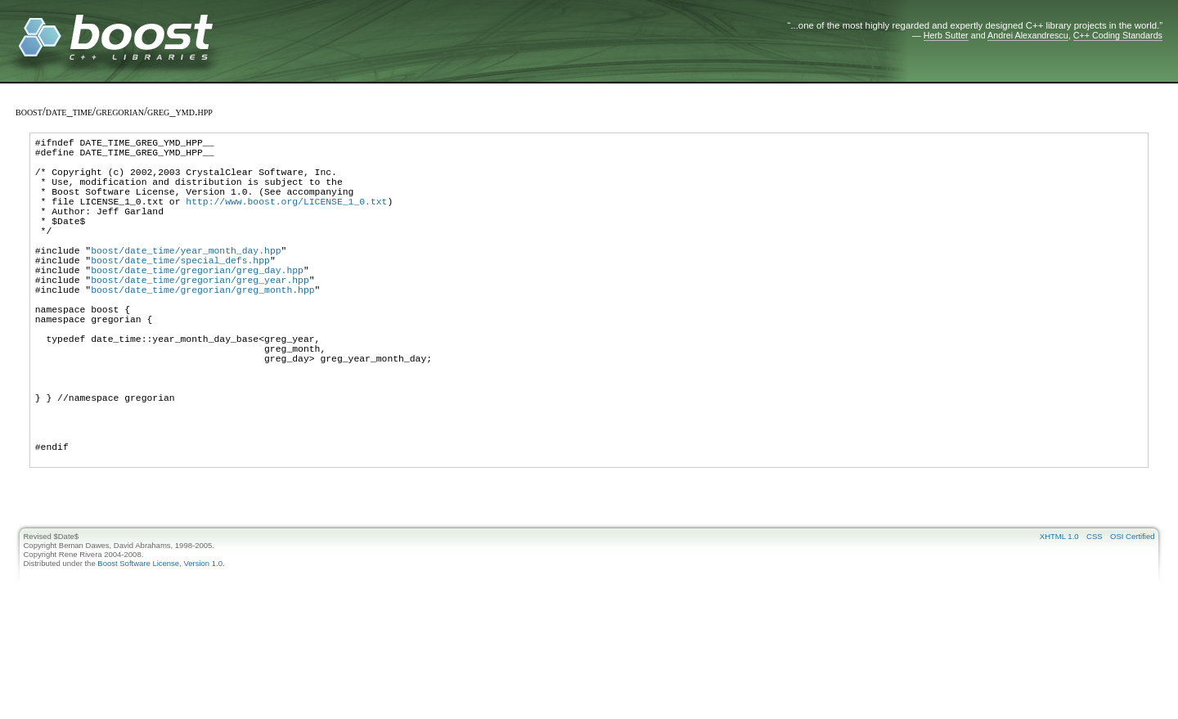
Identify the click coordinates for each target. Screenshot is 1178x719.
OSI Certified (1132, 617)
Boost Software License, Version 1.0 (160, 644)
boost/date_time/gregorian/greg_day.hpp (197, 304)
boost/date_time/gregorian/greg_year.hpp (200, 316)
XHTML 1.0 (1059, 617)
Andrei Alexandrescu (1027, 35)
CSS (1094, 617)
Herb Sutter (946, 35)
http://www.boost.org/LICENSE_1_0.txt (286, 218)
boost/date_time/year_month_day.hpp (186, 279)
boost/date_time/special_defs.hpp (180, 291)
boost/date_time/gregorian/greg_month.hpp (202, 328)
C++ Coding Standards (1117, 35)
